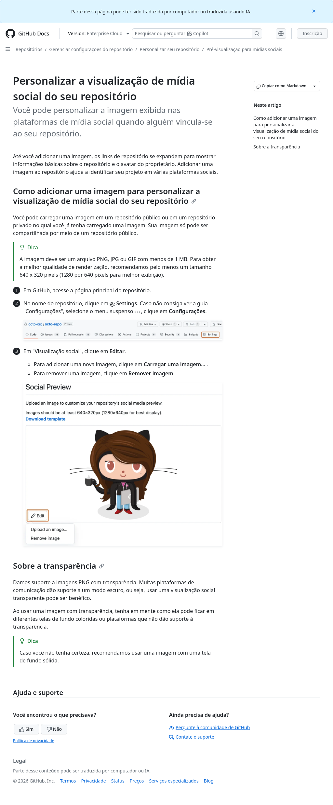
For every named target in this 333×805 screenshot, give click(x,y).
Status (118, 781)
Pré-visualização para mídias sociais (244, 49)
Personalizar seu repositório (170, 49)
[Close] (314, 10)
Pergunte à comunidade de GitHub (209, 727)
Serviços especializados (173, 781)
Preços (137, 781)
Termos (68, 781)
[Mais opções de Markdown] (314, 86)
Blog (209, 781)
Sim (26, 729)
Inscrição (312, 33)
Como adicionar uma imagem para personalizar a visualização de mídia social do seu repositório (106, 196)
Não (54, 729)
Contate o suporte (191, 737)
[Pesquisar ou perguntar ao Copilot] (197, 33)
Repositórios (29, 49)
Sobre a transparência (58, 565)
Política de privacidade (33, 740)
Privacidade (93, 781)
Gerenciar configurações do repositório (91, 49)
